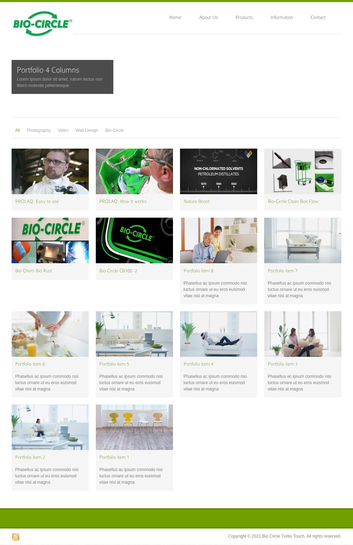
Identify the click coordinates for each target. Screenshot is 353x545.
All (17, 130)
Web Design (86, 130)
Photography (39, 130)
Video (63, 130)
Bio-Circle (114, 130)
